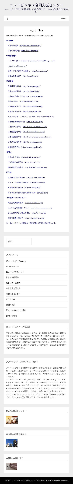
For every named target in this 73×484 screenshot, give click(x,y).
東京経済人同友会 (13, 288)
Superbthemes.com (61, 480)
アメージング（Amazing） (16, 261)
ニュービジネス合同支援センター (36, 5)
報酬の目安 (10, 305)
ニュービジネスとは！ (15, 272)
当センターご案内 (13, 283)
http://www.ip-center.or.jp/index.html (39, 35)
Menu (63, 18)
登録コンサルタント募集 (16, 310)
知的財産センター (13, 294)
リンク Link (10, 299)
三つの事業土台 (12, 266)
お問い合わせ (11, 316)
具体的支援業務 (12, 277)
